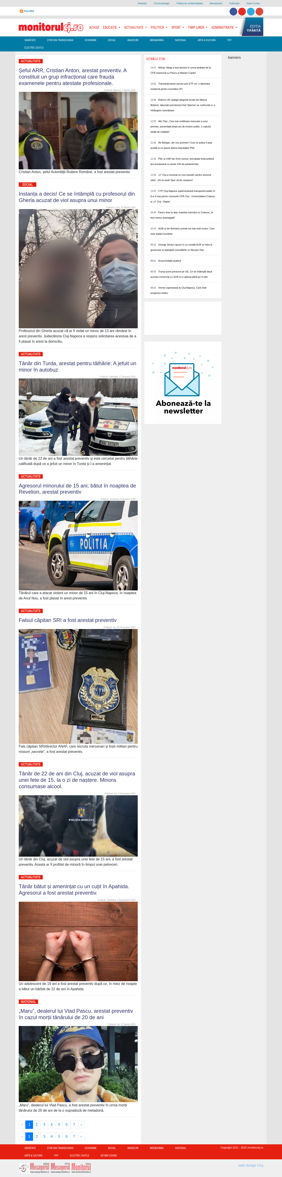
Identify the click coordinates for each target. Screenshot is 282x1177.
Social (112, 40)
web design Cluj (250, 1165)
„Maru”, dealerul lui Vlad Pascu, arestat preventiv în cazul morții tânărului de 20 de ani (76, 1014)
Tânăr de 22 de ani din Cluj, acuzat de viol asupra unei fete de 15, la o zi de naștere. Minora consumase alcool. (77, 780)
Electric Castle (34, 47)
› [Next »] (81, 1124)
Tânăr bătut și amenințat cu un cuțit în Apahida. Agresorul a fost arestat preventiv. (74, 889)
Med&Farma (157, 40)
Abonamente (216, 3)
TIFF (229, 40)
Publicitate (234, 3)
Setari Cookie (253, 3)
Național (180, 40)
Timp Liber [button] (196, 27)
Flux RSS (29, 11)
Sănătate (30, 40)
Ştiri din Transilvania (60, 40)
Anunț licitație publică (169, 260)
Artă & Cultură (206, 40)
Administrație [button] (223, 27)
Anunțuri (133, 40)
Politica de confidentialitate (190, 3)
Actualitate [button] (134, 27)
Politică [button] (158, 27)
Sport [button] (176, 27)
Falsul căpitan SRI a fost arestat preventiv (68, 620)
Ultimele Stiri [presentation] (155, 59)
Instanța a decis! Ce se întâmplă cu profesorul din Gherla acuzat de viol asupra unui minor (77, 197)
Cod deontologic (161, 3)
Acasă (94, 27)
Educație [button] (110, 27)
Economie (90, 40)
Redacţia (142, 3)
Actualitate (31, 61)
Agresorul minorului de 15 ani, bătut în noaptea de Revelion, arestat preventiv (77, 489)
